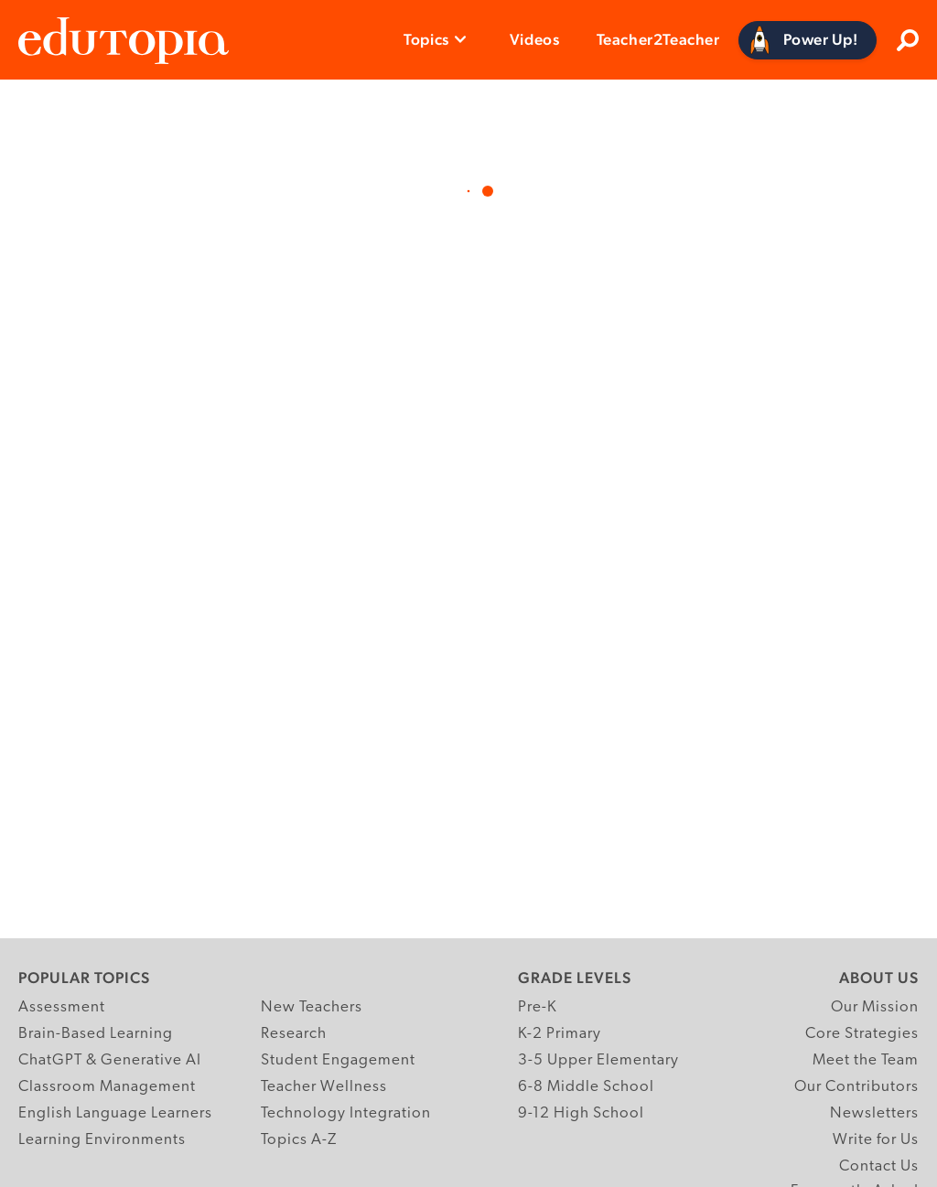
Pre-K (537, 1007)
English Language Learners (115, 1113)
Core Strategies (862, 1034)
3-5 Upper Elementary (598, 1060)
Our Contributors (856, 1087)
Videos (535, 39)
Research (294, 1034)
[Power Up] (808, 40)
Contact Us (879, 1166)
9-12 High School (581, 1113)
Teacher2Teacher (658, 39)
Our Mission (875, 1007)
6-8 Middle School (586, 1087)
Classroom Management (107, 1087)
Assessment (61, 1007)
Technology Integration (346, 1113)
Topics (426, 39)
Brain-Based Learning (95, 1034)
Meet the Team (866, 1060)
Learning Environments (102, 1140)
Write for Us (876, 1140)
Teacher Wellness (324, 1087)
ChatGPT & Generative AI (109, 1060)
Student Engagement (338, 1060)
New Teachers (311, 1007)
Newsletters (874, 1113)
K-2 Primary (559, 1034)
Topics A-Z (299, 1140)
